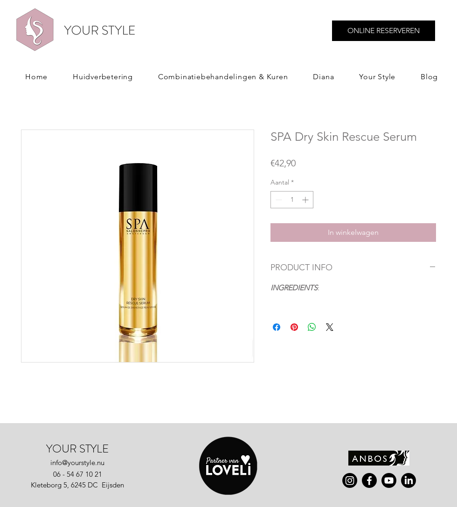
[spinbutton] (292, 200)
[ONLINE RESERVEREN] (383, 31)
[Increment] (306, 200)
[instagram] (349, 480)
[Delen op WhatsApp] (312, 327)
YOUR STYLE (77, 449)
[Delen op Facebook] (276, 327)
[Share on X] (329, 327)
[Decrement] (278, 200)
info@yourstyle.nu (77, 462)
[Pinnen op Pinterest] (294, 327)
